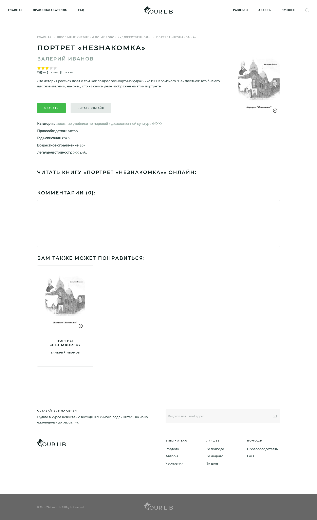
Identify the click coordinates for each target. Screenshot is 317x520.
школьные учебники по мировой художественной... (104, 37)
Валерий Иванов (65, 59)
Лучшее (288, 10)
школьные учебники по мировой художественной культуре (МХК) (109, 124)
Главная (15, 10)
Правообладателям (50, 10)
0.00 (76, 152)
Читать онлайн (91, 107)
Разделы (240, 10)
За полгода (215, 449)
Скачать (51, 107)
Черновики (175, 463)
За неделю (214, 456)
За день (212, 463)
